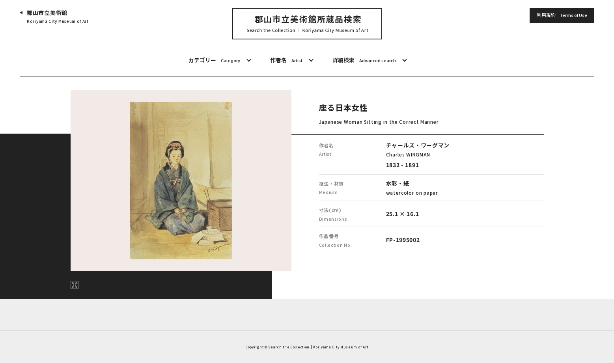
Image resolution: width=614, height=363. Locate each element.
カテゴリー (214, 60)
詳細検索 (364, 60)
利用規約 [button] (562, 15)
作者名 (286, 60)
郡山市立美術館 (58, 17)
